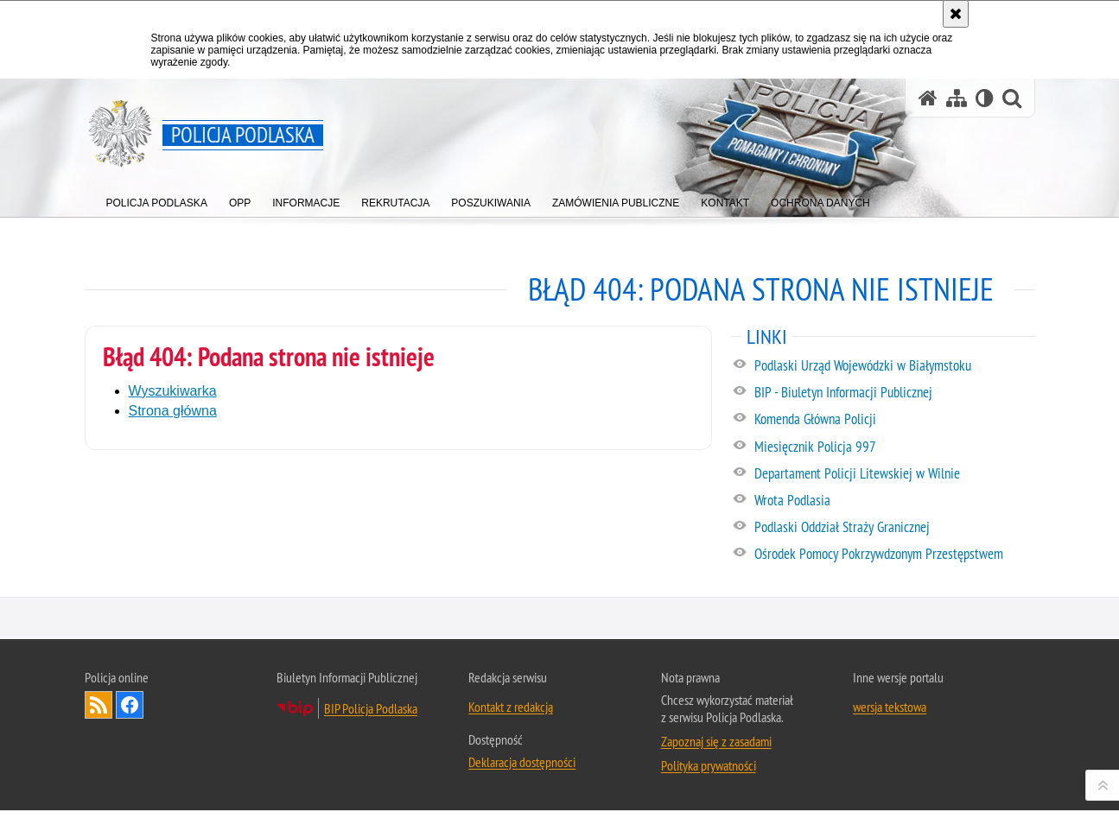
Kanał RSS (98, 801)
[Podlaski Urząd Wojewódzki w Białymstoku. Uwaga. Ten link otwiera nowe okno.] (894, 366)
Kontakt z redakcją (510, 803)
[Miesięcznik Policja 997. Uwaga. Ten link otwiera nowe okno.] (894, 447)
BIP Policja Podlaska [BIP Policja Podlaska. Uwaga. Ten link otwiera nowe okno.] (370, 805)
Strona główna (173, 410)
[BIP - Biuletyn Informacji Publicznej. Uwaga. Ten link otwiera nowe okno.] (894, 393)
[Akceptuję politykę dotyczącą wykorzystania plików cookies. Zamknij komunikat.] (956, 14)
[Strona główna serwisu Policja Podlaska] (928, 98)
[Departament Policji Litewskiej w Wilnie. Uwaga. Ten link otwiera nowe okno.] (894, 474)
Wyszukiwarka (173, 391)
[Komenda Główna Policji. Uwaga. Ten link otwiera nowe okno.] (894, 420)
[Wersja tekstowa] (985, 98)
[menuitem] (157, 199)
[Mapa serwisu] (956, 98)
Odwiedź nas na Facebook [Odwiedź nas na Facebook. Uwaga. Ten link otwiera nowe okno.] (129, 801)
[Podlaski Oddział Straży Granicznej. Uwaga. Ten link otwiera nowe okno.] (894, 528)
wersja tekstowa (889, 803)
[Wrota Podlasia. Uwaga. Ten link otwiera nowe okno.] (894, 501)
